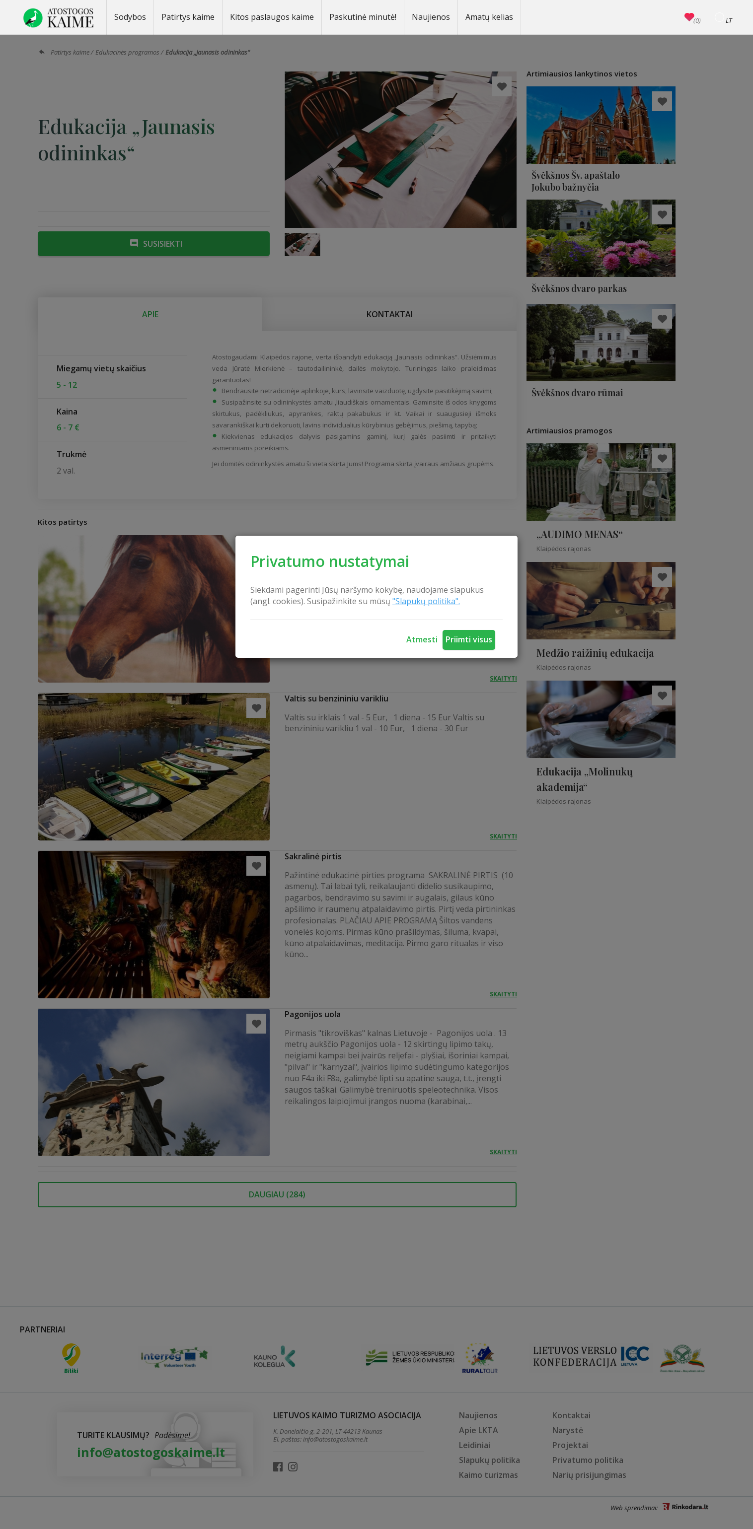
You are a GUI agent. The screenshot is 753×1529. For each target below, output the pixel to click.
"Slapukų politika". (426, 601)
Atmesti (422, 639)
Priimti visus (469, 639)
